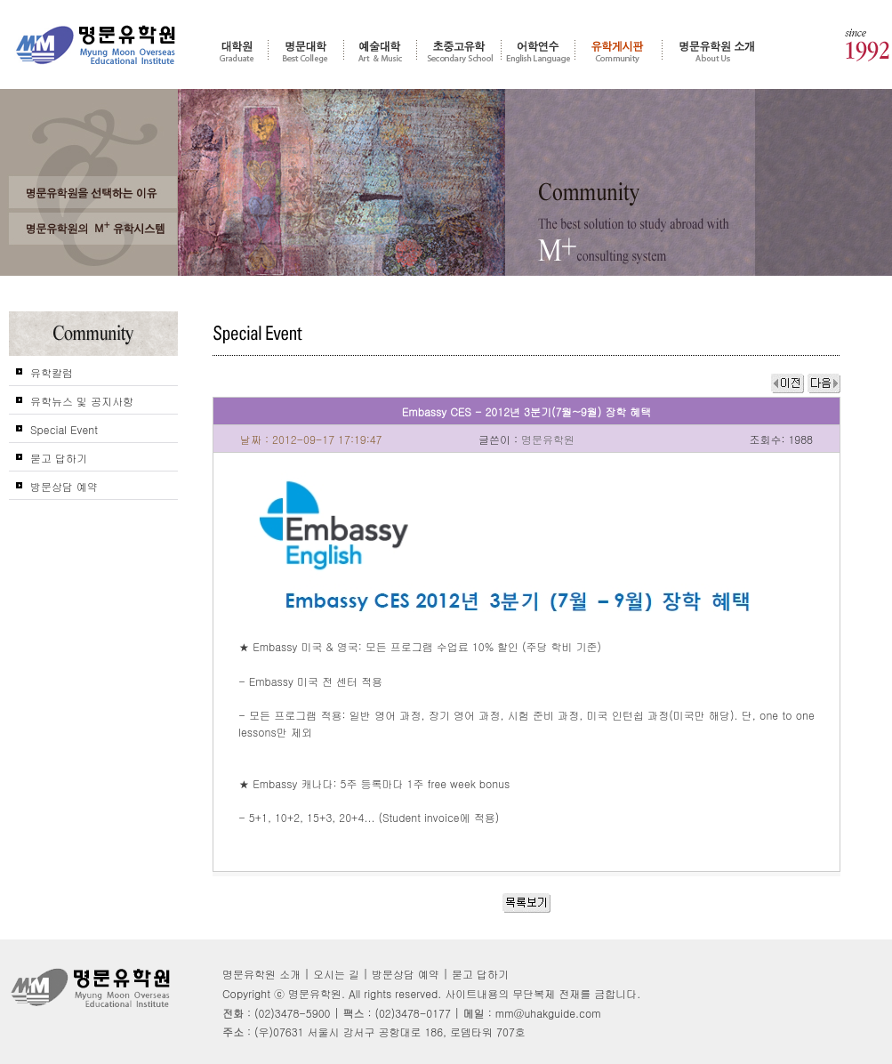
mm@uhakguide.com (548, 1012)
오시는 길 (336, 973)
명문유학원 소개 (717, 50)
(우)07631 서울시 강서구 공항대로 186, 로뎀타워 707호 (390, 1031)
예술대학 (380, 50)
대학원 (237, 50)
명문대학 (306, 50)
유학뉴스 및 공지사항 (81, 400)
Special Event (64, 429)
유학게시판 (619, 50)
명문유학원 (96, 45)
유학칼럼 (51, 372)
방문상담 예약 (64, 486)
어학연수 (538, 50)
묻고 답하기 (58, 457)
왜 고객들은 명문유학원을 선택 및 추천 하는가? (93, 192)
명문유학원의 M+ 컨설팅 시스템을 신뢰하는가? (93, 229)
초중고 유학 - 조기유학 (459, 50)
